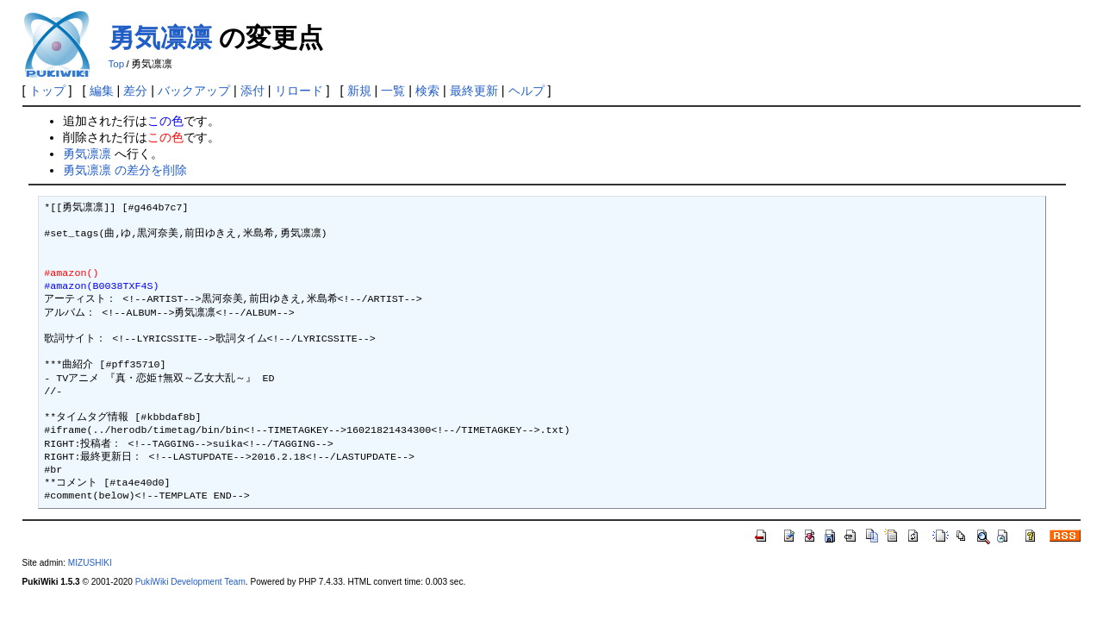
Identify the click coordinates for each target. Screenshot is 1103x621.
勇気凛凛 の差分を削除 (125, 170)
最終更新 (474, 90)
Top (117, 64)
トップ (47, 90)
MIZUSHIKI (90, 563)
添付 (252, 90)
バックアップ (194, 90)
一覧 (393, 90)
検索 (427, 90)
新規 (359, 90)
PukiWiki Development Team (190, 581)
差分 (135, 90)
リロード (299, 90)
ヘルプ (526, 90)
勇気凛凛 (160, 37)
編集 (102, 90)
